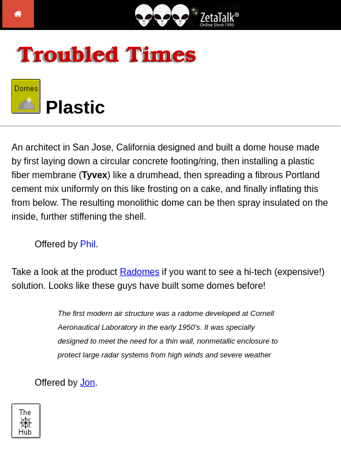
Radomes (139, 272)
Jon (87, 382)
